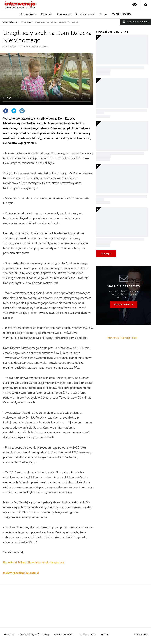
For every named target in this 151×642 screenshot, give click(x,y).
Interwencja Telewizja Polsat (122, 338)
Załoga (103, 14)
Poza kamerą (64, 14)
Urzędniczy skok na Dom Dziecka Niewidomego (57, 22)
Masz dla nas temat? (138, 21)
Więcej (105, 253)
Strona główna (28, 14)
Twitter (13, 110)
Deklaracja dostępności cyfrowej (33, 634)
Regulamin (9, 634)
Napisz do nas (122, 304)
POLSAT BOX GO (121, 14)
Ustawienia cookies (87, 634)
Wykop (22, 110)
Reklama (105, 634)
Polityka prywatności (63, 634)
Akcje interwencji (85, 14)
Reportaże (46, 14)
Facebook (5, 110)
